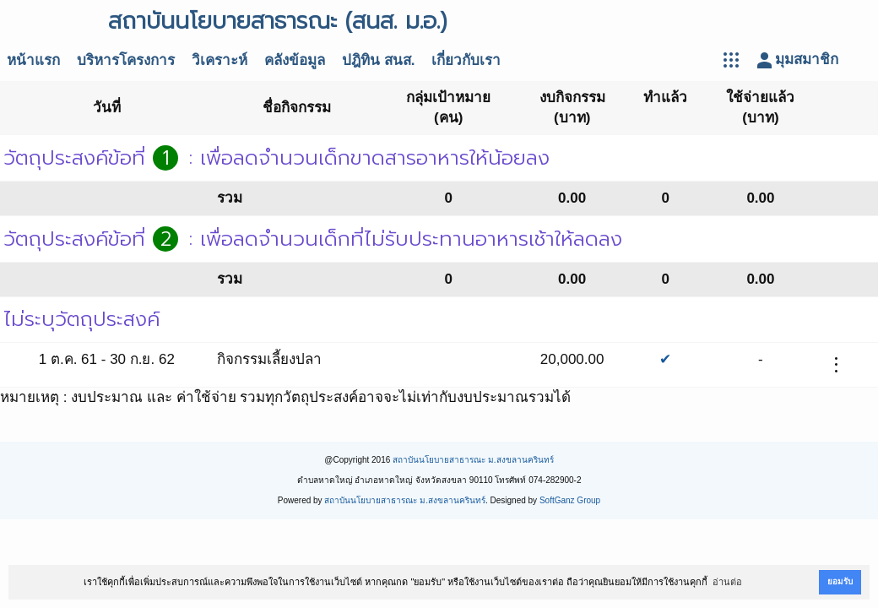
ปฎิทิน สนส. (378, 60)
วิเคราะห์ (219, 60)
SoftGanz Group (569, 500)
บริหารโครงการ (126, 60)
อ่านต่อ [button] (727, 582)
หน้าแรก (33, 60)
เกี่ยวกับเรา (466, 60)
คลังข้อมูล (294, 60)
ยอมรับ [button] (840, 581)
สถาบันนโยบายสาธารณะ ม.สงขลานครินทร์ (473, 459)
